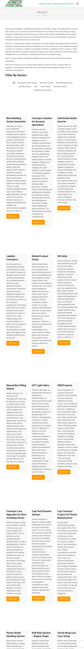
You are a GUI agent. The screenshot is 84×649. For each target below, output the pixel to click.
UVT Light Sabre (40, 385)
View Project (13, 216)
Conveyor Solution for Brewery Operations (42, 121)
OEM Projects (64, 385)
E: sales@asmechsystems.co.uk (62, 3)
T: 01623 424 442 (44, 3)
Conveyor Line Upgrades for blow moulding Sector (16, 514)
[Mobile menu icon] (77, 3)
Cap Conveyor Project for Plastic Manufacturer (67, 514)
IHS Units (62, 256)
